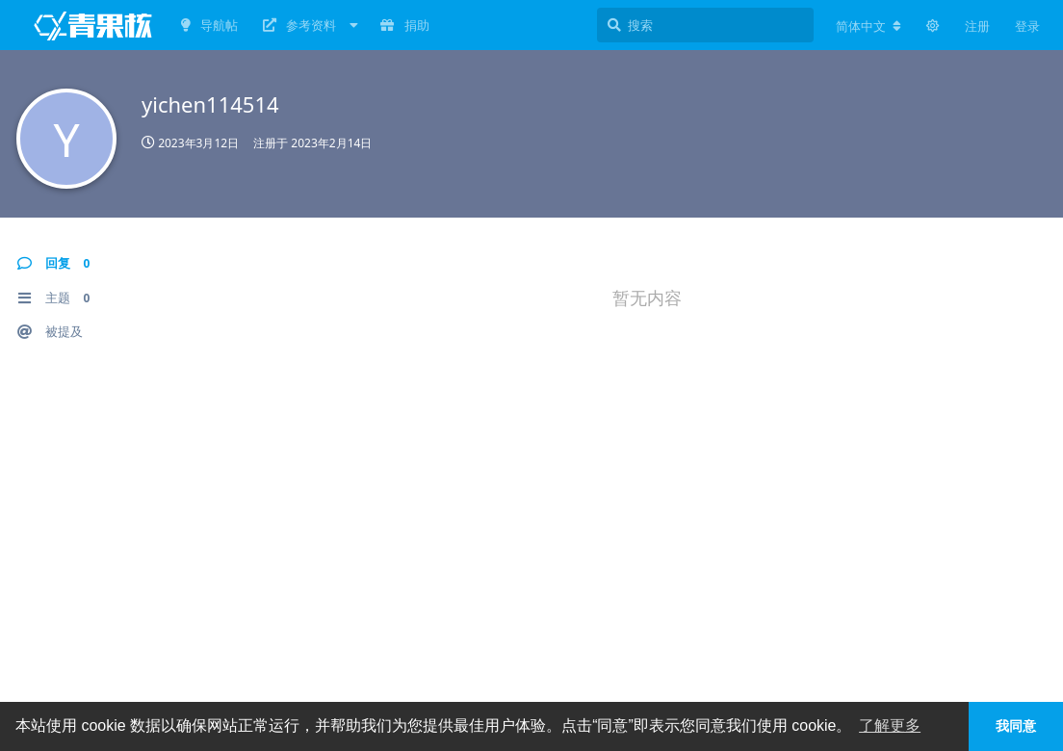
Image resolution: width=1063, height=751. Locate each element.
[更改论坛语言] (868, 26)
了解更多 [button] (889, 725)
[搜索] (705, 25)
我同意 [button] (1016, 726)
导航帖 (209, 25)
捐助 (404, 25)
